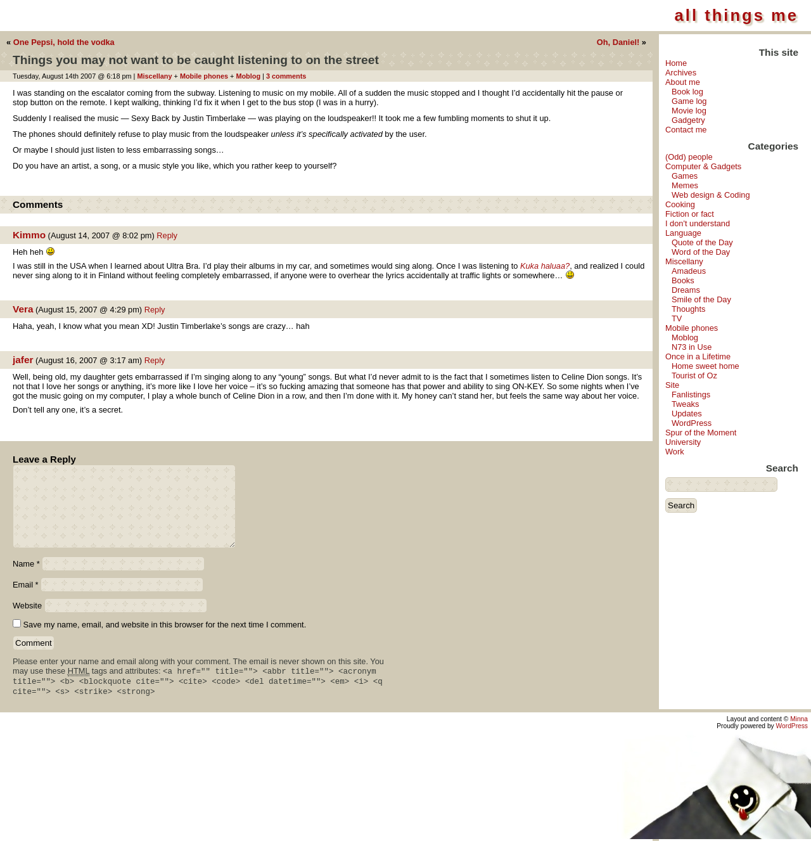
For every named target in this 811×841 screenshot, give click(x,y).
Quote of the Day (702, 242)
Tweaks (685, 404)
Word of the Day (701, 252)
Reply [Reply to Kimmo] (166, 235)
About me (682, 82)
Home (676, 63)
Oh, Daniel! (618, 42)
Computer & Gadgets (703, 166)
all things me (736, 15)
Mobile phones (691, 328)
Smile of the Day (701, 299)
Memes (685, 185)
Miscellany (684, 261)
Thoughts (688, 309)
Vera (23, 309)
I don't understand (697, 223)
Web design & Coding (711, 195)
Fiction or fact (689, 214)
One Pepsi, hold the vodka (64, 42)
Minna (799, 720)
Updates (687, 413)
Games (685, 176)
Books (683, 280)
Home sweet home (705, 366)
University (683, 442)
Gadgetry (688, 120)
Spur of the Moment (700, 432)
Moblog (685, 337)
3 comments (286, 76)
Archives (680, 72)
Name (26, 563)
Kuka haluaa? (545, 266)
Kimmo (29, 234)
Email (26, 584)
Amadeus (689, 271)
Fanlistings (691, 394)
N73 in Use (692, 347)
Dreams (686, 290)
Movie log (689, 110)
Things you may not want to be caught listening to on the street (196, 60)
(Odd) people (689, 157)
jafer (23, 359)
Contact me (685, 129)
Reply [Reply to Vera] (154, 309)
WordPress (692, 423)
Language (683, 233)
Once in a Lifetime (698, 356)
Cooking (680, 204)
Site (672, 385)
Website (27, 605)
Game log (689, 101)
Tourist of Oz (694, 375)
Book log (687, 91)
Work (674, 451)
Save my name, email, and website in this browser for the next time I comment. (165, 624)
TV (677, 318)
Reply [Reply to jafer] (154, 360)
